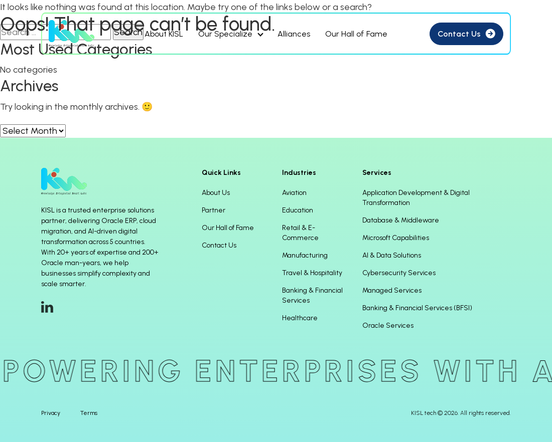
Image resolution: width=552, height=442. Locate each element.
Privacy (50, 412)
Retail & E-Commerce (300, 233)
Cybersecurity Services (399, 273)
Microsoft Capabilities (395, 238)
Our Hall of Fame (228, 228)
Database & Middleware (400, 220)
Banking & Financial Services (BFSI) (417, 308)
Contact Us (219, 245)
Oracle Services (387, 325)
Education (297, 210)
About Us (216, 192)
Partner (213, 210)
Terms (88, 412)
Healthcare (300, 318)
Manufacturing (305, 255)
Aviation (294, 192)
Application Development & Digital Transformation (416, 197)
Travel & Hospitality (312, 273)
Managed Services (392, 290)
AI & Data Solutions (391, 255)
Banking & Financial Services (312, 295)
